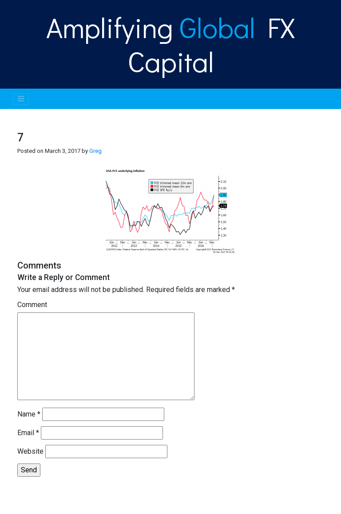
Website (30, 451)
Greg (95, 151)
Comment (32, 304)
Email (28, 432)
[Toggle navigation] (21, 99)
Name (28, 414)
